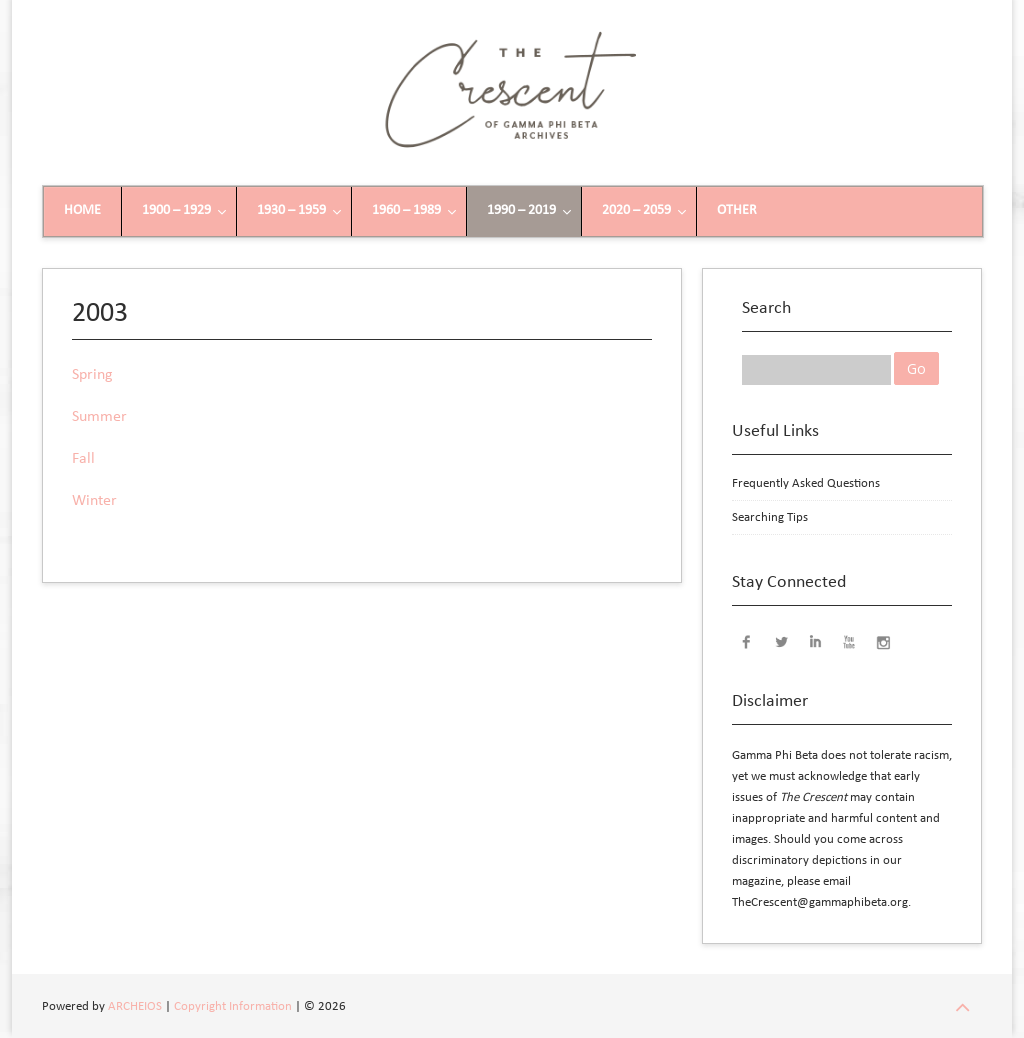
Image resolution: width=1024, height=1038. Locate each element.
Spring (92, 375)
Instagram (883, 641)
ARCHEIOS (135, 1006)
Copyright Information (233, 1006)
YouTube (849, 641)
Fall (83, 459)
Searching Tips (770, 517)
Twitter (781, 641)
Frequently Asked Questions (806, 483)
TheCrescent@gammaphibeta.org (820, 902)
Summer (99, 417)
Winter (94, 501)
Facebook (747, 641)
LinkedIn (815, 641)
